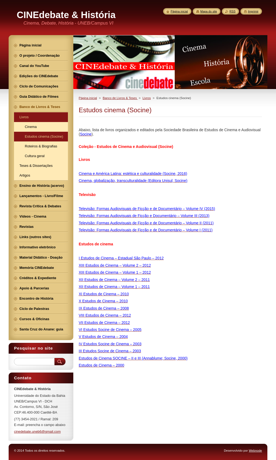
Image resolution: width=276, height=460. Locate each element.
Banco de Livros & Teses (120, 98)
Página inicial (88, 98)
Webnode (255, 450)
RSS (232, 11)
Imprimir (253, 11)
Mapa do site (208, 11)
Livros (147, 98)
